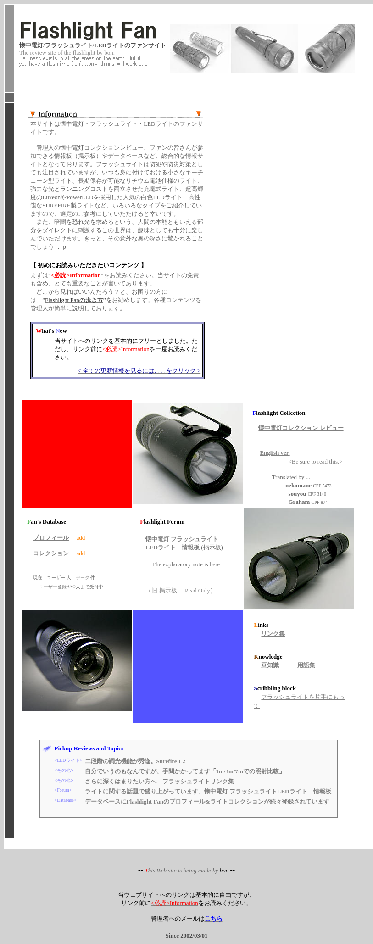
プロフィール (51, 537)
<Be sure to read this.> (315, 461)
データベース (103, 801)
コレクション (51, 553)
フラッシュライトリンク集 (198, 781)
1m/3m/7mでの (247, 771)
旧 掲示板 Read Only (180, 590)
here (215, 564)
